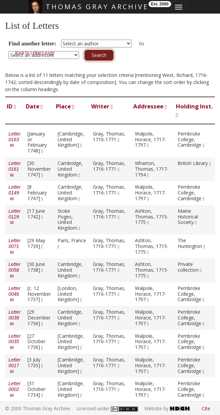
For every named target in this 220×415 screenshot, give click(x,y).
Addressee (150, 106)
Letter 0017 (14, 365)
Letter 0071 (14, 246)
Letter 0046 (14, 294)
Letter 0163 (14, 139)
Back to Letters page (35, 53)
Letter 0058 (14, 270)
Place (65, 106)
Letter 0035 (14, 341)
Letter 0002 (14, 389)
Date (34, 106)
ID (11, 106)
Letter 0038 (14, 317)
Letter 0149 (14, 192)
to (141, 43)
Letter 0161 (14, 169)
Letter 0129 (14, 216)
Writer (102, 106)
